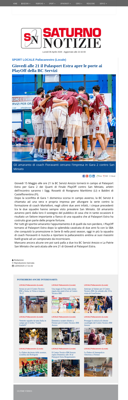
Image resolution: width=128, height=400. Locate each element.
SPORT (52, 4)
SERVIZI (103, 4)
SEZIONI (26, 4)
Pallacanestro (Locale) (50, 59)
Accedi (17, 11)
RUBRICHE (40, 4)
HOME (15, 4)
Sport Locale (23, 59)
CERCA (79, 4)
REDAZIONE (91, 4)
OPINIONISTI (66, 4)
